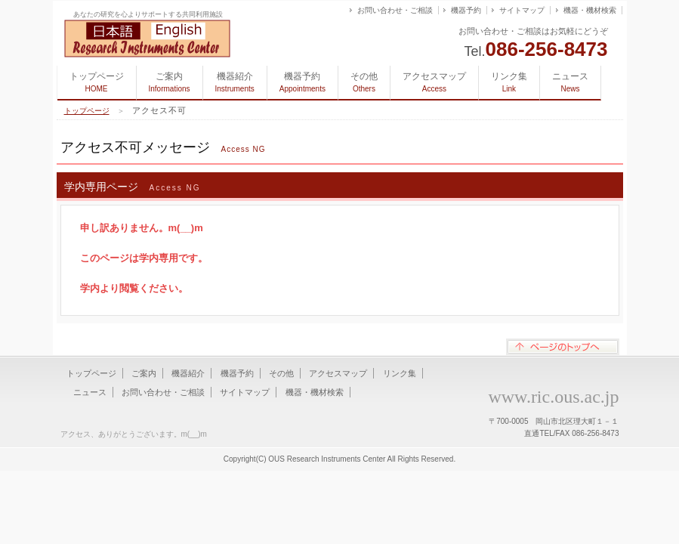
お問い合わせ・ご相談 (395, 10)
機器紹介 (235, 82)
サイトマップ (522, 10)
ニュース (570, 82)
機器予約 (466, 10)
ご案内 (169, 82)
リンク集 (509, 82)
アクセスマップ (434, 82)
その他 (364, 82)
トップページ (96, 82)
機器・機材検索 (589, 10)
